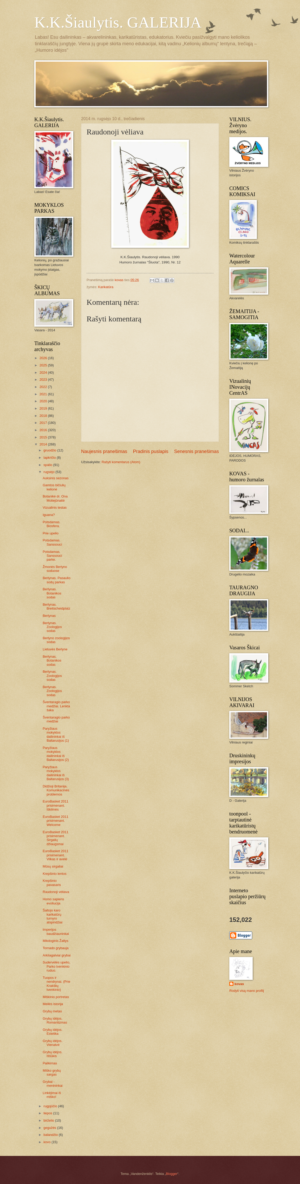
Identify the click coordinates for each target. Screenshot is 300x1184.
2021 (44, 394)
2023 (44, 379)
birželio (49, 1120)
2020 (44, 401)
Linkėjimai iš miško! (52, 1095)
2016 (44, 430)
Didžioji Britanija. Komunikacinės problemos (56, 790)
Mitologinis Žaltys (55, 941)
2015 (44, 437)
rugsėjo (49, 472)
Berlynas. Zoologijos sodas (52, 627)
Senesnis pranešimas (196, 451)
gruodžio (50, 450)
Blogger (171, 1174)
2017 (44, 423)
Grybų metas (52, 1011)
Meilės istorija (53, 1004)
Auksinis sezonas (55, 478)
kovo (47, 1142)
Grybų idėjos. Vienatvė (52, 1043)
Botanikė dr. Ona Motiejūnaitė (55, 498)
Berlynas (49, 616)
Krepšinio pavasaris (52, 883)
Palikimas (50, 1063)
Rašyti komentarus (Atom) (121, 462)
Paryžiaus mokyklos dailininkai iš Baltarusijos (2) (56, 754)
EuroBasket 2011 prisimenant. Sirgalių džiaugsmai (55, 838)
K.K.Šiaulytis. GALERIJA (117, 22)
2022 (44, 387)
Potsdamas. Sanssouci (52, 542)
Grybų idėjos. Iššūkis (52, 1054)
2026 (44, 358)
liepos (48, 1113)
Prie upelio (50, 533)
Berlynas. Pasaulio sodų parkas (56, 580)
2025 (44, 365)
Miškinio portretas (56, 997)
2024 (44, 372)
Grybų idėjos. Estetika (52, 1032)
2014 (44, 444)
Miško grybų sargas (52, 1072)
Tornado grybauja (56, 948)
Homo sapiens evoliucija (53, 901)
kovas (239, 984)
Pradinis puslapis (150, 451)
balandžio (51, 1135)
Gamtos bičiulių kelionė (54, 487)
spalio (48, 465)
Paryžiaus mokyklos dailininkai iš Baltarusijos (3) (56, 773)
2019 (44, 408)
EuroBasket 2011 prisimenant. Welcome (55, 821)
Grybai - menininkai (53, 1084)
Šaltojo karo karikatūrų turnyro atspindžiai (52, 916)
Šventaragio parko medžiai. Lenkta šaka (56, 706)
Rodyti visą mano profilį (246, 991)
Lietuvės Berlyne (55, 649)
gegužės (50, 1128)
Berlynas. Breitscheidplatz (56, 606)
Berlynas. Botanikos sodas (52, 593)
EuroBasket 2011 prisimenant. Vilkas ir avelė (55, 855)
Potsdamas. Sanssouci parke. (52, 556)
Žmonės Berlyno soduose (55, 569)
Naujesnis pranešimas (104, 451)
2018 (44, 416)
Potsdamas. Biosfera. (51, 524)
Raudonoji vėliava (56, 892)
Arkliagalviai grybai (56, 955)
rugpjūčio (50, 1106)
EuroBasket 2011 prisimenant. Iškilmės (55, 805)
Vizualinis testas (55, 507)
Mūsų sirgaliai (53, 866)
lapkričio (50, 458)
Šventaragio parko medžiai (56, 719)
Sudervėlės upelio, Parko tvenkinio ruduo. (56, 966)
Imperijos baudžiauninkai (56, 931)
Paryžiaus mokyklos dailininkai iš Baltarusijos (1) (56, 734)
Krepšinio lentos (55, 874)
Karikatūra (105, 287)
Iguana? (49, 515)
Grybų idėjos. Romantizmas (55, 1020)
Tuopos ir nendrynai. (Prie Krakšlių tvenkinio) (56, 984)
